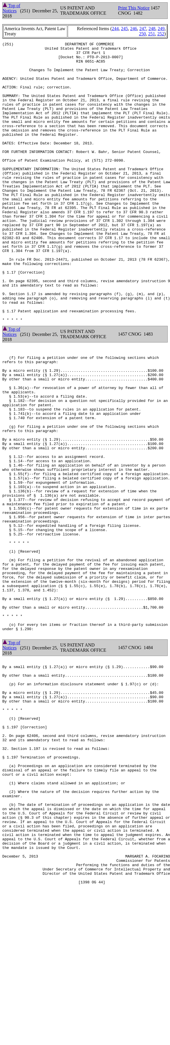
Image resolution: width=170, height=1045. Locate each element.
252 (160, 33)
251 (151, 33)
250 (142, 33)
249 (161, 28)
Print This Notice (134, 7)
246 (133, 28)
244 (115, 28)
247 (142, 28)
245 (124, 28)
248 (151, 28)
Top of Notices (11, 8)
